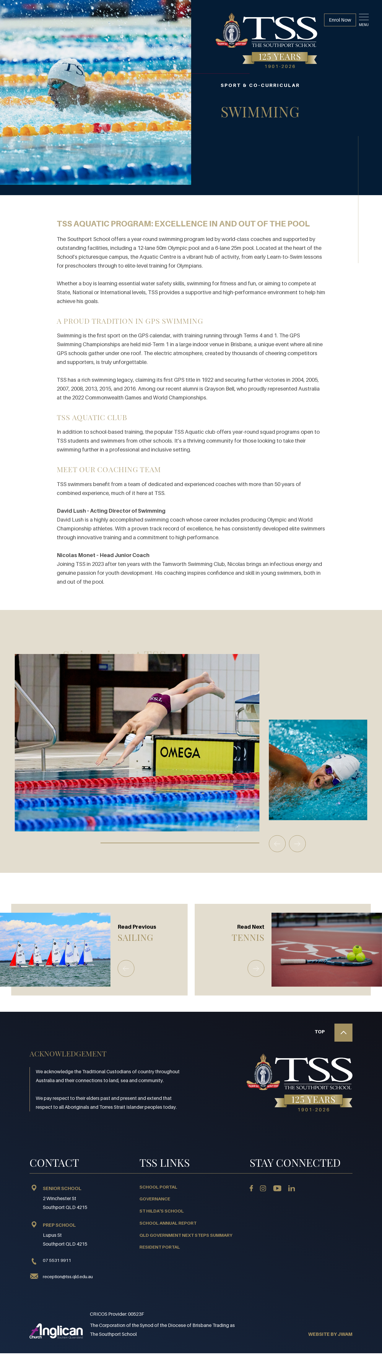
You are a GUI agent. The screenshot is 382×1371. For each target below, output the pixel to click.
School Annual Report (167, 1223)
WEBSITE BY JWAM (330, 1334)
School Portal (158, 1186)
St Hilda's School (161, 1210)
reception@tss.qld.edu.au (68, 1276)
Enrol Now (340, 20)
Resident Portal (159, 1246)
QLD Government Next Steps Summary (186, 1235)
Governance (154, 1198)
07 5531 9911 (50, 1260)
